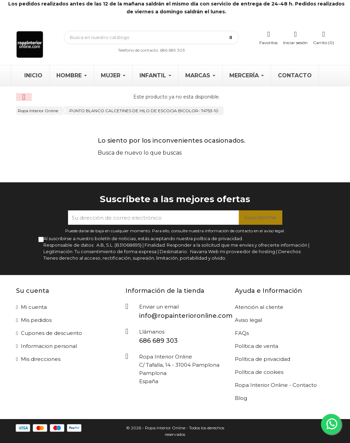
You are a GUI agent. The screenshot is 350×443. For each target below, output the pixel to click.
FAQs (242, 333)
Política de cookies (259, 372)
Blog (241, 398)
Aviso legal (248, 320)
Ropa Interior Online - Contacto (276, 385)
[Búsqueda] (151, 37)
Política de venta (256, 346)
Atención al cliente (259, 307)
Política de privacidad (262, 359)
